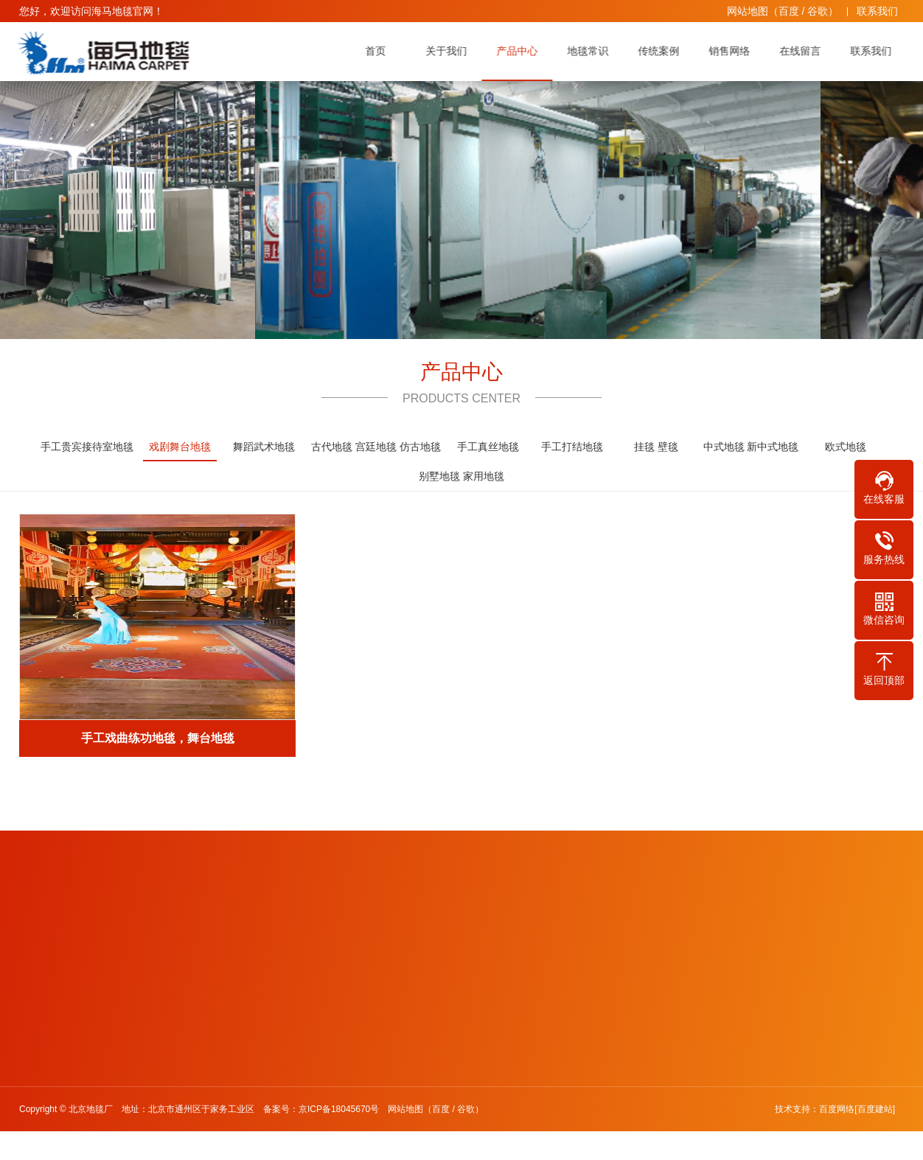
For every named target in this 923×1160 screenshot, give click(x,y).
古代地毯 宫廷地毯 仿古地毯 (376, 447)
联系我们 (877, 11)
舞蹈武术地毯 (264, 447)
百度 (789, 11)
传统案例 (662, 51)
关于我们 (450, 51)
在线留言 (804, 51)
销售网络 (733, 51)
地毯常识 (592, 51)
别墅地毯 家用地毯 (461, 476)
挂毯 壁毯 (656, 447)
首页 (379, 51)
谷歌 (817, 11)
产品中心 (521, 51)
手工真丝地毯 (488, 447)
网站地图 (747, 11)
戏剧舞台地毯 (180, 451)
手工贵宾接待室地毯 (87, 447)
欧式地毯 (845, 447)
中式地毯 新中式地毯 (751, 447)
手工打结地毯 (572, 447)
